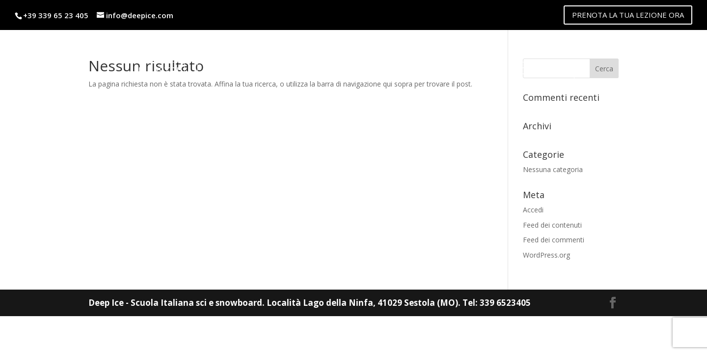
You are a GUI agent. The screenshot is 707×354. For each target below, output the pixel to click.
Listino (222, 70)
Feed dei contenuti (552, 225)
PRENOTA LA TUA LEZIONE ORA (628, 15)
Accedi (533, 209)
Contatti (544, 70)
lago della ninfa (451, 70)
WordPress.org (546, 255)
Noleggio (289, 70)
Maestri (158, 70)
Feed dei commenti (553, 239)
